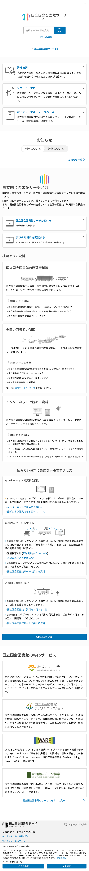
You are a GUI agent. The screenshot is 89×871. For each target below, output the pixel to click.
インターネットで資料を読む (15, 836)
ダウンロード (40, 553)
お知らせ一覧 (77, 159)
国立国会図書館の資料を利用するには (27, 609)
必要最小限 (23, 865)
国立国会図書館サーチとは (44, 48)
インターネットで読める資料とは (25, 507)
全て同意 (66, 865)
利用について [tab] (33, 148)
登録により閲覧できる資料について (26, 511)
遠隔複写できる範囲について (22, 557)
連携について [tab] (56, 148)
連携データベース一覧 (25, 387)
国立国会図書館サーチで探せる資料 (26, 571)
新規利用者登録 (61, 637)
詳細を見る (61, 858)
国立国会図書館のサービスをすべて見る (54, 800)
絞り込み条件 (44, 37)
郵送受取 (27, 553)
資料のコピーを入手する (13, 840)
